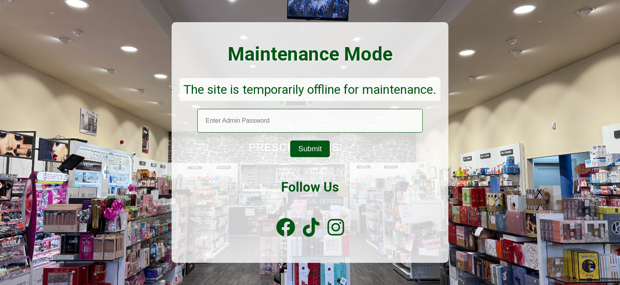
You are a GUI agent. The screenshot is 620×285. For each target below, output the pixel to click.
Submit (310, 148)
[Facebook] (285, 228)
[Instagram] (335, 228)
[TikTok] (311, 228)
